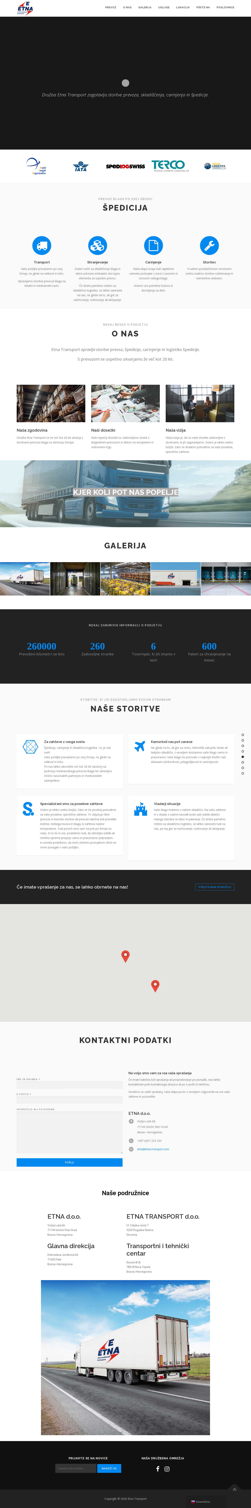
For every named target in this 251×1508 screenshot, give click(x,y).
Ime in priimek (28, 1165)
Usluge (164, 7)
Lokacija (183, 7)
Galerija (145, 7)
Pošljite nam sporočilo (214, 887)
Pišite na (203, 7)
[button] (125, 956)
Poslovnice (225, 7)
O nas (127, 7)
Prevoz (110, 7)
